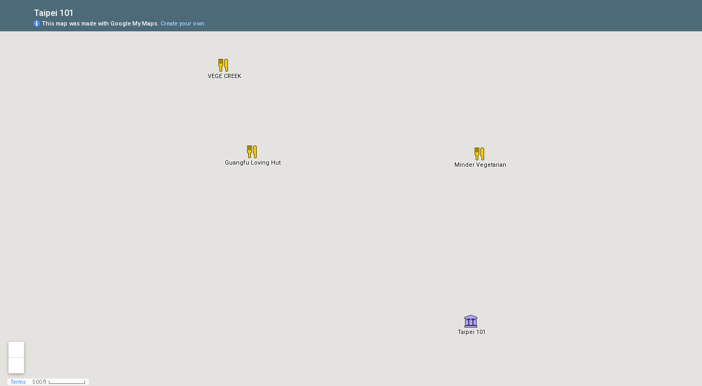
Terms (18, 382)
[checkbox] (82, 12)
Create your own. (183, 23)
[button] (470, 321)
